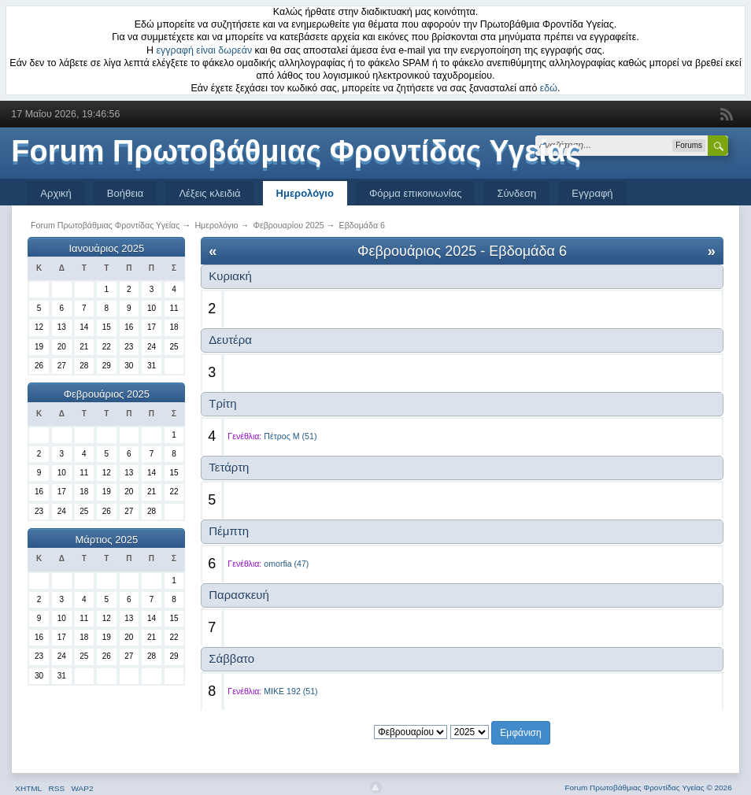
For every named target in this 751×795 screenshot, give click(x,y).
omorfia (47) (286, 563)
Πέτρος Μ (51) (290, 436)
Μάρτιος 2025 (107, 539)
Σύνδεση (516, 193)
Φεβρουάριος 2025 (107, 394)
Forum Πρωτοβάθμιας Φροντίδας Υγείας (296, 151)
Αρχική (56, 193)
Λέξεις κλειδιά (209, 193)
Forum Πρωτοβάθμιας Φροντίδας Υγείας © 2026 (647, 787)
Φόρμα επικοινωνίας (415, 193)
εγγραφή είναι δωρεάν (205, 50)
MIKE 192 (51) (290, 691)
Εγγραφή (592, 193)
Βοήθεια (125, 193)
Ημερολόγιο (305, 193)
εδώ (548, 88)
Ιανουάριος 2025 (106, 248)
